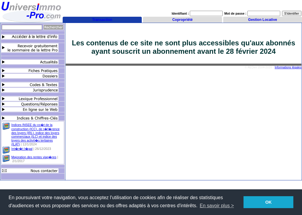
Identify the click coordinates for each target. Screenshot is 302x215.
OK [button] (268, 202)
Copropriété (182, 20)
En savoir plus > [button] (217, 205)
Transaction (102, 20)
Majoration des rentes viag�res (33, 157)
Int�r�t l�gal (22, 148)
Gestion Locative (262, 20)
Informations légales (288, 67)
